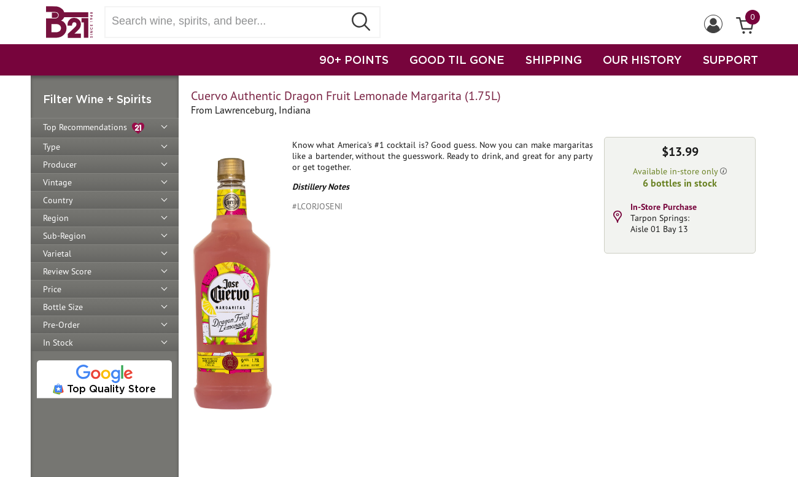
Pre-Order (61, 324)
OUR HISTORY (642, 59)
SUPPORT (730, 59)
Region (56, 217)
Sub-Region (64, 235)
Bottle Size (63, 306)
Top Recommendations (93, 128)
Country (58, 200)
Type (51, 146)
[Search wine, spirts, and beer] (228, 21)
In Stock (58, 342)
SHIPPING (553, 59)
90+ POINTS (354, 59)
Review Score (67, 271)
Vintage (57, 182)
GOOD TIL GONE (457, 59)
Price (52, 289)
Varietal (57, 253)
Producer (60, 164)
